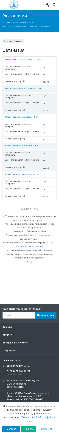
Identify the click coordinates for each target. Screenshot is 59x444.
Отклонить (47, 429)
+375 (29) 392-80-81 (18, 370)
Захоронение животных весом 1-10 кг (22, 59)
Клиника (7, 327)
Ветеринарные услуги (15, 342)
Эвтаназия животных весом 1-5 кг (21, 117)
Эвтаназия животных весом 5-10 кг (21, 145)
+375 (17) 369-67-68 (18, 366)
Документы (9, 350)
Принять (29, 429)
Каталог (7, 334)
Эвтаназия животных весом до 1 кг (21, 174)
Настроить (11, 429)
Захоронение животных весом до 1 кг (22, 88)
